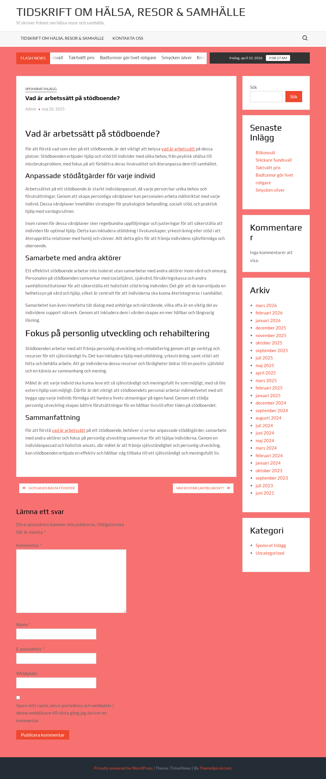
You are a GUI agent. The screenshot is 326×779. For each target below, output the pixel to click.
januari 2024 (268, 462)
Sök (253, 87)
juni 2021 (265, 492)
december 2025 (271, 327)
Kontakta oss (127, 38)
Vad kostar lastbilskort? (200, 488)
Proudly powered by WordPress (123, 767)
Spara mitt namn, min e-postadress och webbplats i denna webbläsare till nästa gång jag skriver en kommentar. (65, 713)
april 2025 (266, 372)
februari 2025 (269, 387)
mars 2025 (266, 380)
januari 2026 (268, 320)
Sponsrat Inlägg (41, 89)
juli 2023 (264, 485)
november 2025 (271, 335)
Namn (23, 624)
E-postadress (30, 649)
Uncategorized (270, 553)
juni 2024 (265, 432)
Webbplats (26, 673)
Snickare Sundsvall (274, 160)
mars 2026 (266, 305)
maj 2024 (265, 440)
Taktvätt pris (85, 57)
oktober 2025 (269, 342)
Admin (30, 109)
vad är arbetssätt (178, 148)
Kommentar (29, 545)
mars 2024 (266, 447)
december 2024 (271, 402)
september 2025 (272, 350)
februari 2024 (269, 455)
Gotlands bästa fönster (52, 488)
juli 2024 (264, 425)
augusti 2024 (269, 417)
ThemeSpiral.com (215, 767)
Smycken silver (180, 57)
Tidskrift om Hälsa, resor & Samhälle (131, 12)
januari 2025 (268, 395)
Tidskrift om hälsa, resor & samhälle (62, 38)
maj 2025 (265, 365)
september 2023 (272, 477)
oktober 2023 (269, 470)
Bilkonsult (265, 152)
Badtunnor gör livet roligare (132, 57)
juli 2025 (264, 357)
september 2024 (272, 410)
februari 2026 (269, 312)
